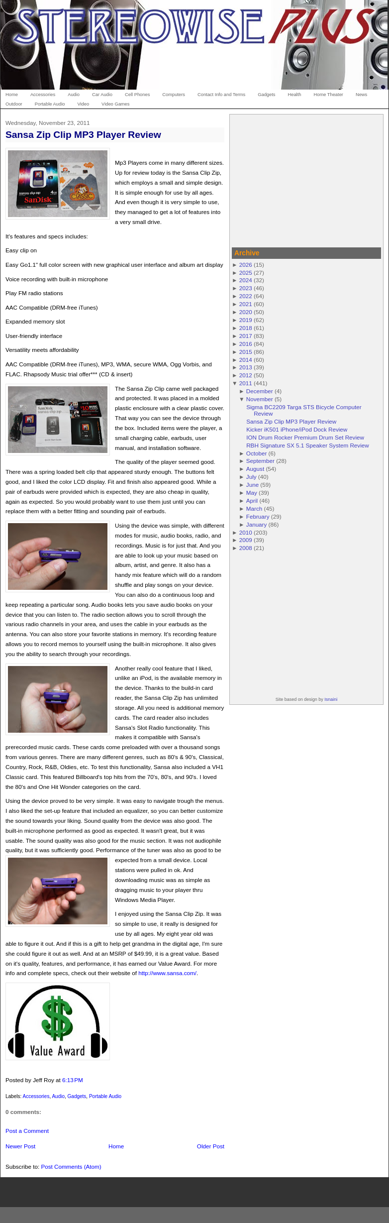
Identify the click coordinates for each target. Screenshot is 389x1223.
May (251, 492)
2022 (245, 296)
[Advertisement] (306, 179)
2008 (245, 548)
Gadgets (77, 1096)
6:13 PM (72, 1080)
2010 (245, 532)
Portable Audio (105, 1096)
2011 (245, 383)
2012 (245, 375)
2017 (245, 336)
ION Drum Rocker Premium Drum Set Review (305, 437)
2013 (245, 367)
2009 (245, 540)
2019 (245, 320)
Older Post (210, 1146)
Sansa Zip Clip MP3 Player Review (83, 134)
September (260, 460)
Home (116, 1146)
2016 (245, 343)
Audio (58, 1096)
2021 (245, 304)
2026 (245, 264)
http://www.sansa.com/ (167, 973)
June (252, 484)
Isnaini (330, 699)
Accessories (35, 1096)
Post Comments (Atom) (71, 1166)
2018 (245, 328)
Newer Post (20, 1146)
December (259, 391)
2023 (245, 288)
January (256, 524)
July (251, 476)
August (255, 468)
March (254, 508)
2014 (245, 359)
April (252, 500)
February (258, 516)
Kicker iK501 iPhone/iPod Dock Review (296, 429)
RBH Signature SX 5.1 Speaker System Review (307, 445)
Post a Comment (27, 1130)
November (259, 399)
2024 (245, 280)
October (256, 453)
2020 (245, 312)
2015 (245, 351)
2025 (245, 272)
